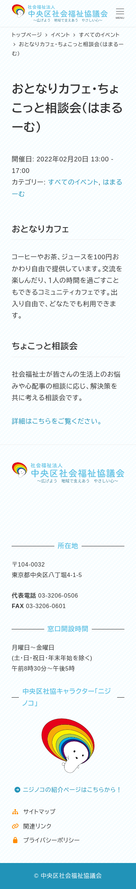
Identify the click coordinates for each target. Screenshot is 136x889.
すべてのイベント (73, 182)
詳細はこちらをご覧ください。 (57, 421)
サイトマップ (33, 812)
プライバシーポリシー (46, 840)
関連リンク (31, 826)
